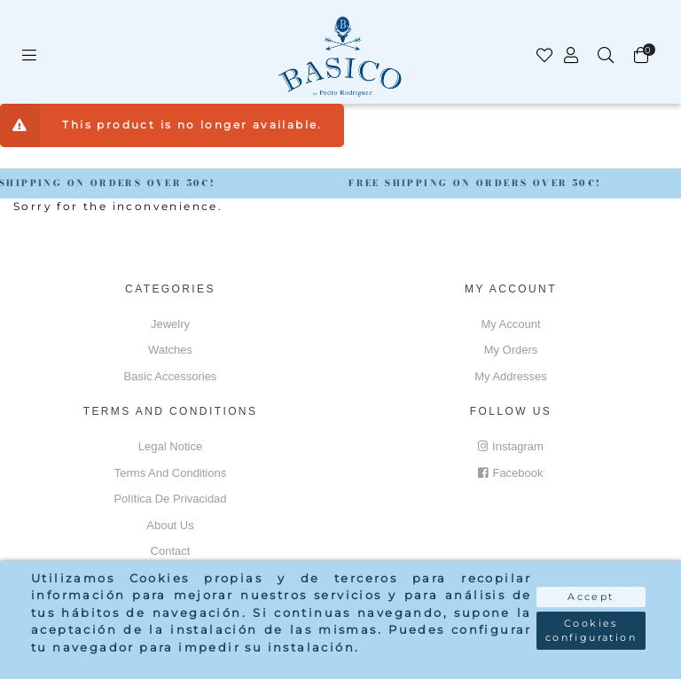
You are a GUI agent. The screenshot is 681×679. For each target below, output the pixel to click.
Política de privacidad (170, 498)
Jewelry (170, 324)
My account (510, 324)
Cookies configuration (591, 630)
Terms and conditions (170, 473)
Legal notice (170, 446)
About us (169, 525)
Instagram (511, 446)
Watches (170, 349)
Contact (171, 551)
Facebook (510, 473)
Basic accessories (170, 376)
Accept (591, 596)
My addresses (510, 376)
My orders (511, 349)
